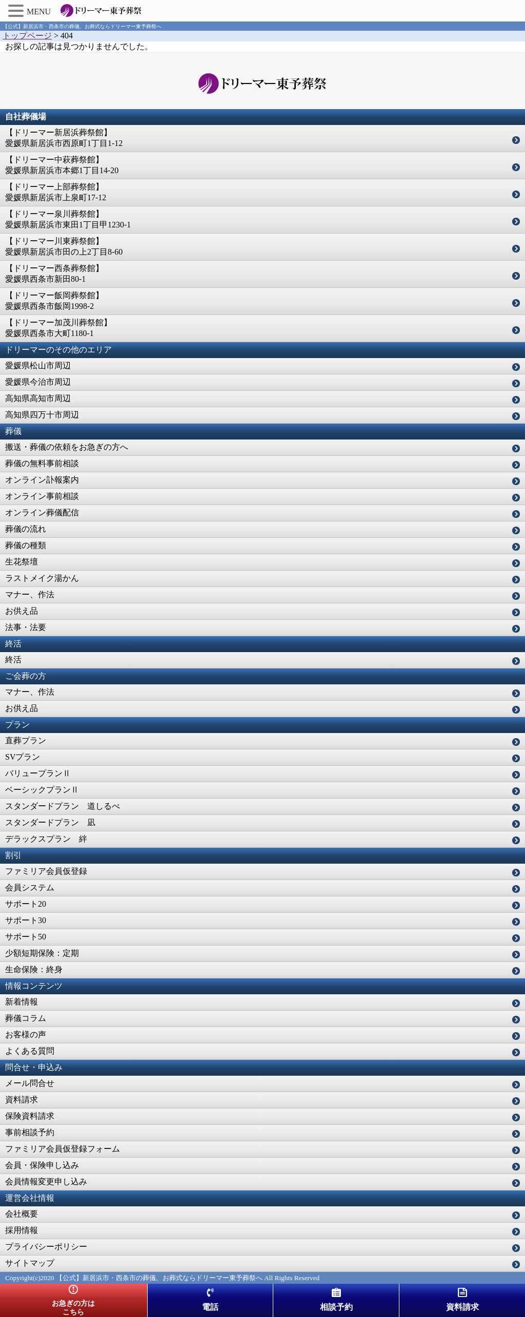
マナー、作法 (29, 594)
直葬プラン (25, 740)
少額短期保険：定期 (42, 953)
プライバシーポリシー (46, 1246)
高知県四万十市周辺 (42, 414)
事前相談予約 (29, 1132)
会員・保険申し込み (42, 1165)
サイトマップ (29, 1263)
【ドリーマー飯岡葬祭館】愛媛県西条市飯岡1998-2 (54, 300)
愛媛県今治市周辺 (38, 382)
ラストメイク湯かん (42, 578)
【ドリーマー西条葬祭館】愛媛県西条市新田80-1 (54, 273)
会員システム (29, 887)
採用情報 (21, 1230)
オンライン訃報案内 (42, 479)
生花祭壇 (21, 561)
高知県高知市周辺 (38, 398)
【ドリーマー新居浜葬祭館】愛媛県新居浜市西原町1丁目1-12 (64, 138)
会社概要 (21, 1213)
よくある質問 (29, 1051)
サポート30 (25, 920)
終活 (13, 659)
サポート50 (25, 936)
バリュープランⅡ (38, 773)
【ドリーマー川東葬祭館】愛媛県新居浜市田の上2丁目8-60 (64, 246)
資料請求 (21, 1099)
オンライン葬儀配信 (42, 512)
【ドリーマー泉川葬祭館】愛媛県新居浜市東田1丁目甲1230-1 (68, 219)
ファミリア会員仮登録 (46, 871)
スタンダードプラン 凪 (50, 822)
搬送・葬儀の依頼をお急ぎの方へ (66, 447)
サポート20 (25, 904)
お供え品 (21, 611)
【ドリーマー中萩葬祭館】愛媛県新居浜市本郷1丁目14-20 (61, 165)
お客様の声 (25, 1034)
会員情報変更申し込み (46, 1181)
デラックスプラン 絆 (46, 838)
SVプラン (22, 756)
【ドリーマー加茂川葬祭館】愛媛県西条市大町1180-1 (58, 328)
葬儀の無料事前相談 (42, 463)
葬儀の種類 (25, 545)
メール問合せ (29, 1083)
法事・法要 (25, 627)
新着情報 (21, 1001)
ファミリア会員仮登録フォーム (62, 1148)
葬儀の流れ (25, 529)
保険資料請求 (29, 1116)
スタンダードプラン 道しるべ (62, 806)
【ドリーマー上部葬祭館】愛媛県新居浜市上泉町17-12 (55, 192)
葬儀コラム (25, 1018)
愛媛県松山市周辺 (38, 365)
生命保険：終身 (34, 969)
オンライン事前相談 (42, 496)
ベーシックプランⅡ (42, 789)
